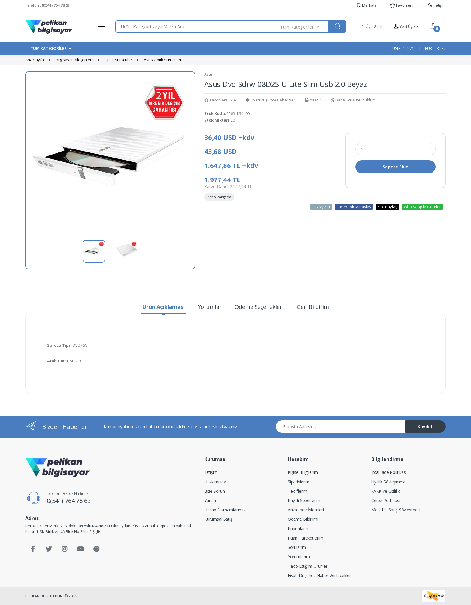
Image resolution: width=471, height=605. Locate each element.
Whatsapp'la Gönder (422, 206)
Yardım (210, 500)
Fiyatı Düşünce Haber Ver (270, 100)
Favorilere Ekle (220, 100)
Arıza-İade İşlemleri (306, 510)
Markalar (367, 5)
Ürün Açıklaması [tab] (163, 306)
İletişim (437, 5)
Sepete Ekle (395, 167)
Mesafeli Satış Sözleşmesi (395, 510)
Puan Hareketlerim (305, 538)
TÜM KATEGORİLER (49, 48)
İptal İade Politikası (389, 472)
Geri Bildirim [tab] (313, 306)
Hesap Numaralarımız (224, 510)
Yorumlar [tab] (210, 306)
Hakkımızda (215, 482)
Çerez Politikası (385, 500)
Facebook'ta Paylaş (354, 206)
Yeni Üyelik (406, 26)
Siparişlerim (298, 482)
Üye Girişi (371, 26)
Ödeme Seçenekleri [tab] (259, 306)
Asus (208, 74)
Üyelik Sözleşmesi (388, 482)
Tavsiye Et (321, 206)
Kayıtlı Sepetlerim (304, 500)
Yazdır (313, 100)
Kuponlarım (299, 528)
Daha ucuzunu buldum (353, 100)
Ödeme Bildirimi (303, 519)
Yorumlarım (299, 556)
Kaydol (425, 426)
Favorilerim (402, 5)
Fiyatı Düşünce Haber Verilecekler (319, 575)
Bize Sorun (214, 491)
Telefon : (47, 5)
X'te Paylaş (387, 206)
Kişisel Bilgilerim (303, 472)
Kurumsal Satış (218, 519)
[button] (304, 26)
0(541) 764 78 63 (69, 501)
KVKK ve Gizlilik (385, 491)
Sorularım (297, 547)
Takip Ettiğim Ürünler (307, 566)
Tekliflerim (297, 491)
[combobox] (197, 26)
